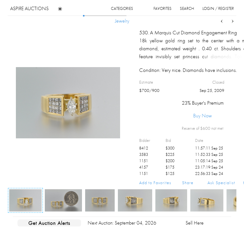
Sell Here (195, 222)
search (187, 8)
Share (187, 182)
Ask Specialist (221, 182)
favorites (162, 8)
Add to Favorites (155, 182)
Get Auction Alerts (49, 222)
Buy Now (202, 115)
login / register (218, 8)
